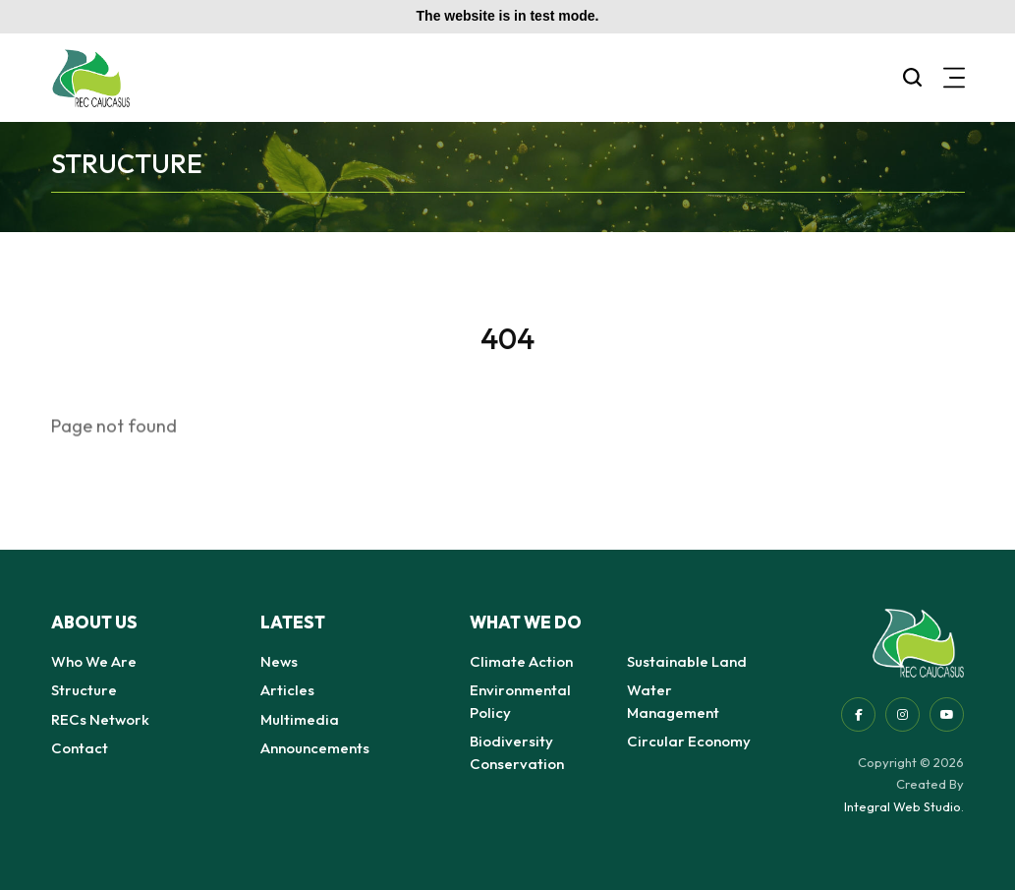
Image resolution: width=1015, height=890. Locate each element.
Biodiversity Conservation (517, 752)
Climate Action (521, 661)
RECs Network (100, 719)
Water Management (673, 701)
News (279, 661)
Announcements (314, 748)
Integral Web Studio (902, 806)
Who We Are (94, 661)
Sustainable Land (687, 661)
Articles (287, 690)
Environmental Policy (520, 701)
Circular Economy (689, 741)
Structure (84, 690)
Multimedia (299, 719)
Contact (79, 748)
